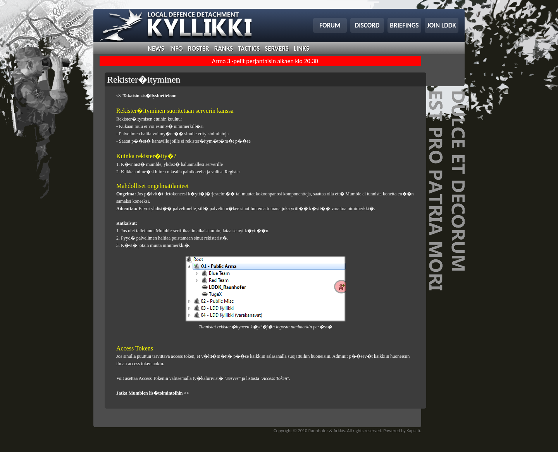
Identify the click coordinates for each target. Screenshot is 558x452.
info (176, 49)
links (301, 49)
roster (198, 49)
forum (329, 25)
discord (367, 25)
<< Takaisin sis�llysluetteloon (146, 95)
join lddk (441, 25)
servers (276, 49)
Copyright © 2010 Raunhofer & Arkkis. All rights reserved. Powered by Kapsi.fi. (347, 430)
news (156, 49)
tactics (249, 49)
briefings (404, 25)
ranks (223, 49)
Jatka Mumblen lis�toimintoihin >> (152, 393)
